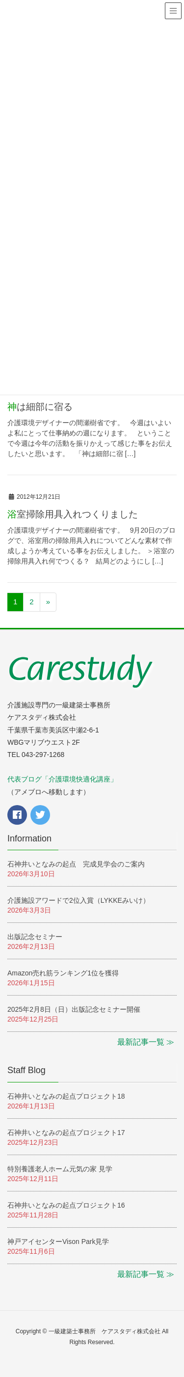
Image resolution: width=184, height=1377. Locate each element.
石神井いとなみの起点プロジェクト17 (66, 1132)
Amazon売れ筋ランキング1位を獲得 (63, 973)
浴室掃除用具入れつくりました (72, 514)
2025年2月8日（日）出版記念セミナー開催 (73, 1009)
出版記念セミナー (34, 937)
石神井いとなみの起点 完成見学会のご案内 (76, 864)
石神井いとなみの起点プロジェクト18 (66, 1096)
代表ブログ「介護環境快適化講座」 (62, 779)
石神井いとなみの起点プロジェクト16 (66, 1205)
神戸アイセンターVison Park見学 (58, 1241)
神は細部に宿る (40, 407)
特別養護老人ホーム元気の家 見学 (59, 1169)
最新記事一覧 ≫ (145, 1042)
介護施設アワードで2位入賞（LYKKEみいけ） (82, 900)
